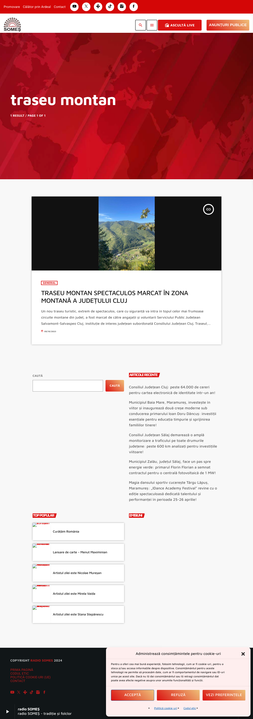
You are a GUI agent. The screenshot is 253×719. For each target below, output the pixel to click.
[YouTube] (12, 692)
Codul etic (190, 708)
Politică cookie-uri (165, 708)
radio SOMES (41, 660)
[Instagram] (38, 692)
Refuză (178, 695)
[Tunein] (25, 692)
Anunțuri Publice (228, 25)
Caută (38, 375)
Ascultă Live (180, 25)
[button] (243, 653)
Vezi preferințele (224, 695)
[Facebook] (44, 692)
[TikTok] (32, 692)
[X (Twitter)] (19, 692)
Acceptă (132, 695)
